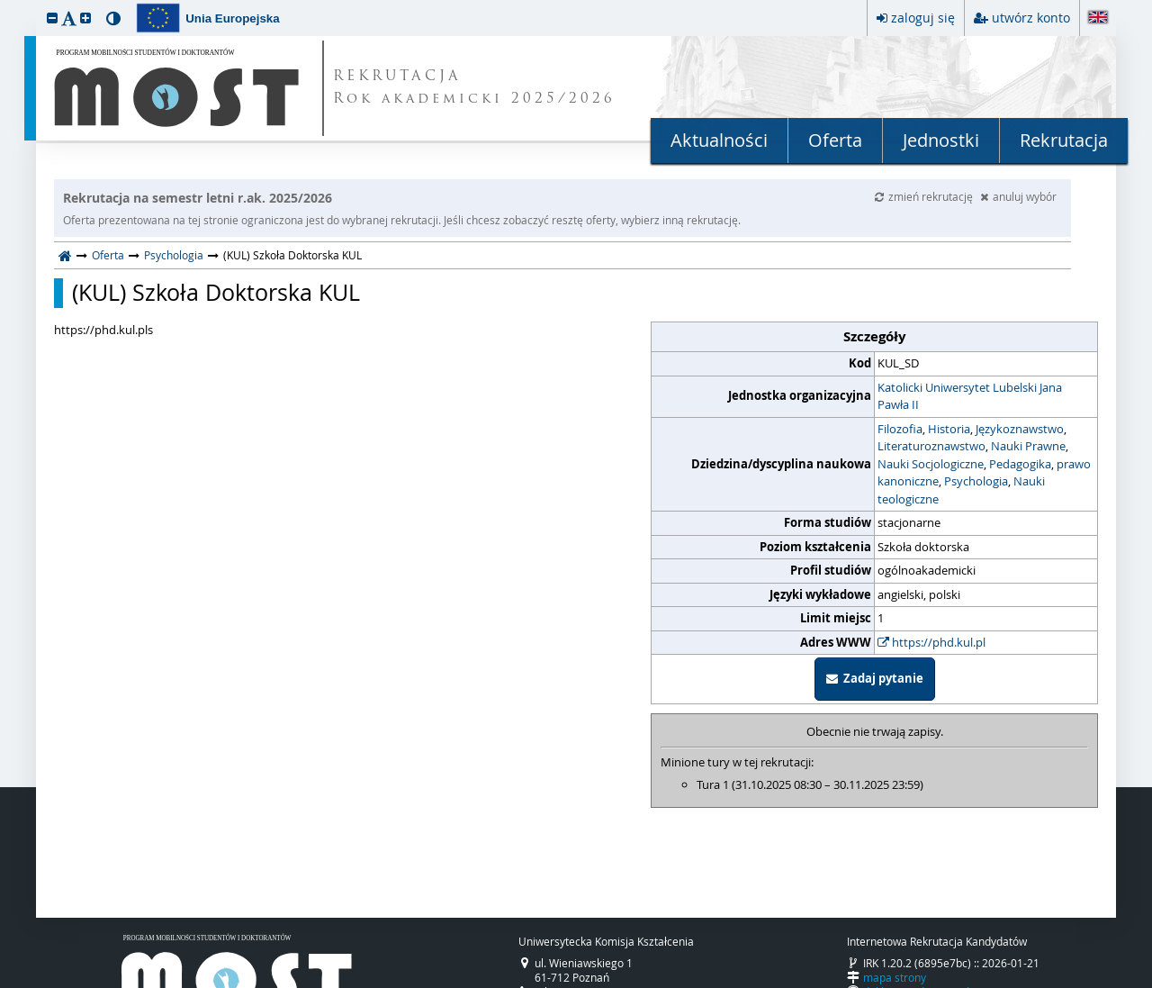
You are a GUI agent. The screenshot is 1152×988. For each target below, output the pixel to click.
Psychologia (173, 255)
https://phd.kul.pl (932, 642)
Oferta (835, 140)
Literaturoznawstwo (932, 446)
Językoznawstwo (1020, 429)
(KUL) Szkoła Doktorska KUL (216, 292)
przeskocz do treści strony (4, 4)
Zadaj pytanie (874, 678)
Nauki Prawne (1028, 446)
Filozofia (900, 429)
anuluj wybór (1018, 196)
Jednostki (941, 140)
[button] (52, 17)
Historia (949, 429)
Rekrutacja (1064, 140)
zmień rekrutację (925, 196)
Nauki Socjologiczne (931, 464)
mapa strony (894, 977)
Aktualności (719, 140)
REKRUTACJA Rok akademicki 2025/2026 (474, 88)
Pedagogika (1020, 464)
